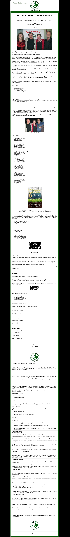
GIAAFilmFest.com (19, 3)
